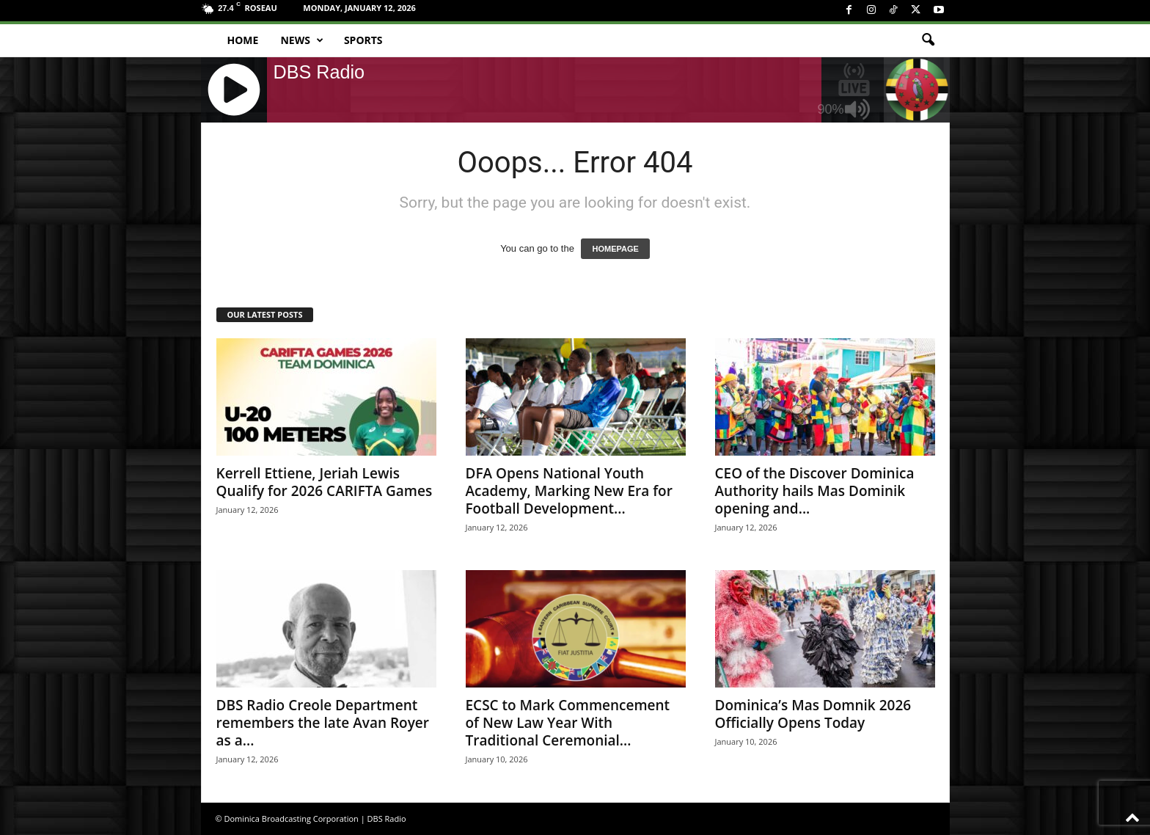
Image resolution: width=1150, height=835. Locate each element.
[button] (928, 40)
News (301, 40)
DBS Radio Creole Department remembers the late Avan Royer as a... (322, 723)
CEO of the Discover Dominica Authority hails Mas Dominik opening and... (815, 491)
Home (243, 40)
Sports (363, 40)
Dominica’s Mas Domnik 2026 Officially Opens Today (813, 714)
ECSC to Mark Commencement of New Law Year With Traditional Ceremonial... (568, 723)
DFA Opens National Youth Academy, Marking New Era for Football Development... (569, 491)
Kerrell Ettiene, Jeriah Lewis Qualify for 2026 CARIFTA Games (324, 482)
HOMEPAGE (615, 248)
